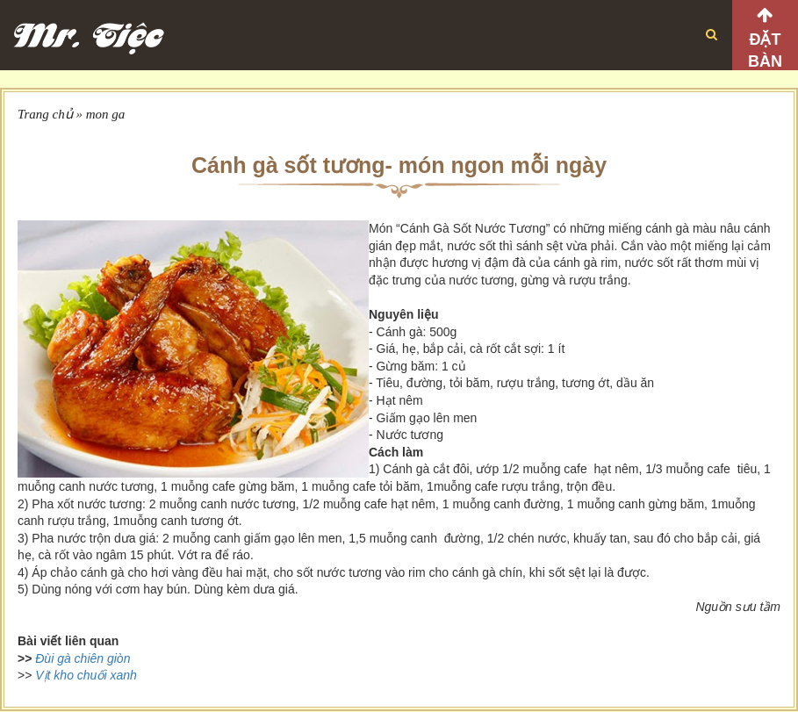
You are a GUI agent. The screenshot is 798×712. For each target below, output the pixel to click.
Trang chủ (45, 114)
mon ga (106, 114)
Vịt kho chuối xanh (86, 675)
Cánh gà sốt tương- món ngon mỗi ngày (399, 165)
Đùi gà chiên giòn (82, 658)
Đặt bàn (765, 50)
